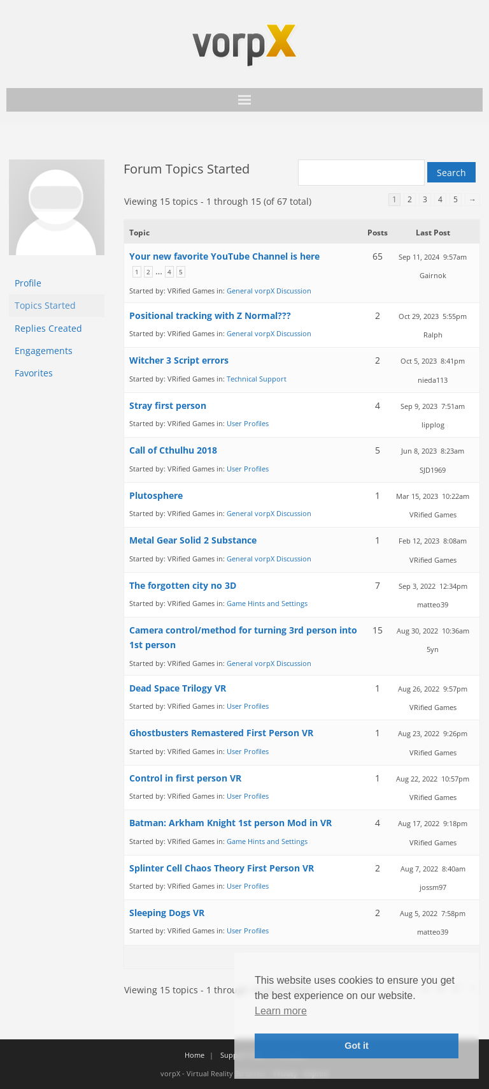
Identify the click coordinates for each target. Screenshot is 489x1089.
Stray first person (167, 405)
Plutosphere (156, 495)
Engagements (44, 350)
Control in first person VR (185, 778)
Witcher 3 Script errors (179, 360)
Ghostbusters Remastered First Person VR (221, 733)
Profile (28, 283)
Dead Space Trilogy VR (177, 688)
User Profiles (248, 423)
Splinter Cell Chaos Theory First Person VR (221, 868)
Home (194, 1055)
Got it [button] (356, 1046)
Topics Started (45, 305)
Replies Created (48, 328)
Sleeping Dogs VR (166, 913)
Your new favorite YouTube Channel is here (224, 256)
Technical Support (257, 378)
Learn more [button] (281, 1010)
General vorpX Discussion (269, 290)
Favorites (34, 373)
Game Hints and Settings (267, 603)
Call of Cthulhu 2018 (173, 450)
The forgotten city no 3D (182, 585)
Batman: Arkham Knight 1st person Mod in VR (230, 823)
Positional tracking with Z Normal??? (210, 315)
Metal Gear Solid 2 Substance (193, 540)
